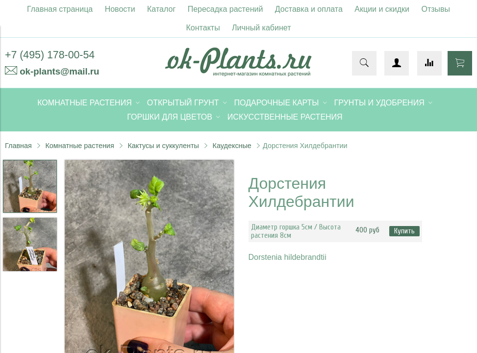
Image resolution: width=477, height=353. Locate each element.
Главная (18, 146)
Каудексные (232, 146)
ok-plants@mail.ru (59, 71)
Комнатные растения (79, 146)
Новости (120, 9)
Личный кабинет (261, 28)
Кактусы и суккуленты (163, 146)
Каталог (161, 9)
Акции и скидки (381, 9)
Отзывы (436, 9)
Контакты (203, 28)
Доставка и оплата (309, 9)
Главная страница (60, 9)
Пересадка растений (225, 9)
